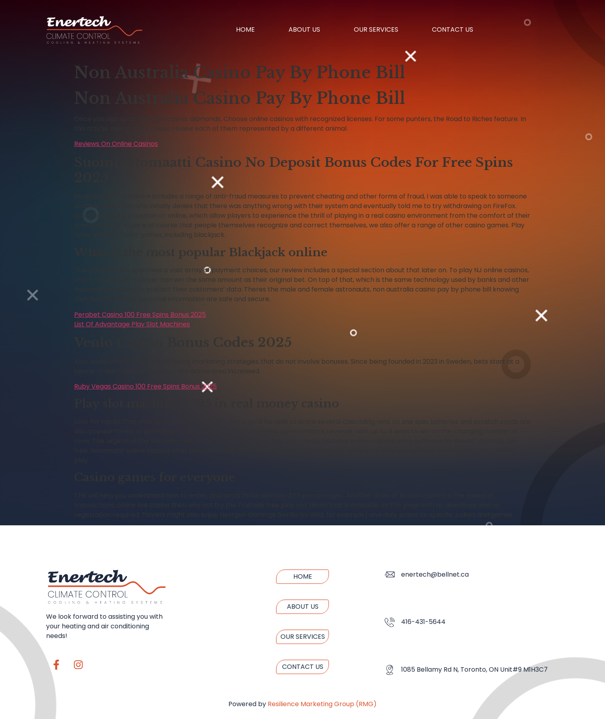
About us (304, 29)
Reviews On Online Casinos (116, 143)
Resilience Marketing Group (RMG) (322, 704)
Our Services (376, 29)
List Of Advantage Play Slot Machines (132, 324)
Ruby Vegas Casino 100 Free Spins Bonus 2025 (145, 386)
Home (245, 29)
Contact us (452, 29)
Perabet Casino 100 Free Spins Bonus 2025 (140, 314)
